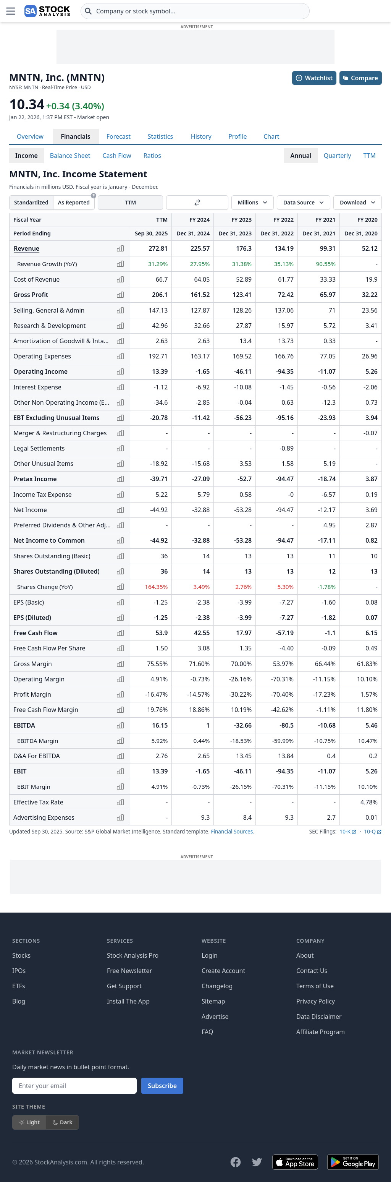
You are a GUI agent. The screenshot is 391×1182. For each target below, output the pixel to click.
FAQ (207, 1032)
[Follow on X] (257, 1162)
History (201, 136)
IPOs (19, 970)
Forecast (119, 136)
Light (29, 1122)
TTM (369, 155)
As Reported (74, 202)
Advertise (215, 1016)
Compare (360, 78)
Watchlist (314, 78)
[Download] (357, 202)
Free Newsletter (129, 970)
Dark (62, 1122)
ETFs (18, 986)
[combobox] (195, 11)
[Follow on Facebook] (235, 1162)
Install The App (128, 1001)
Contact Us (311, 970)
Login (210, 955)
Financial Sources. (232, 831)
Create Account (223, 970)
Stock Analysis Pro (132, 955)
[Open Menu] (11, 11)
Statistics (160, 136)
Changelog (217, 986)
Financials (75, 136)
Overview (30, 136)
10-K (347, 831)
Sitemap (213, 1001)
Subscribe (162, 1085)
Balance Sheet (70, 155)
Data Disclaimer (319, 1016)
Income (26, 155)
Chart (271, 136)
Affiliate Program (320, 1032)
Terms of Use (315, 986)
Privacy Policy (315, 1001)
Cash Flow (117, 155)
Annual (300, 155)
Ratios (152, 155)
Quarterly (337, 155)
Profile (237, 136)
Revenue (26, 248)
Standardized (31, 202)
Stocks (21, 955)
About (304, 955)
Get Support (124, 986)
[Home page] (47, 11)
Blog (18, 1001)
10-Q (373, 831)
